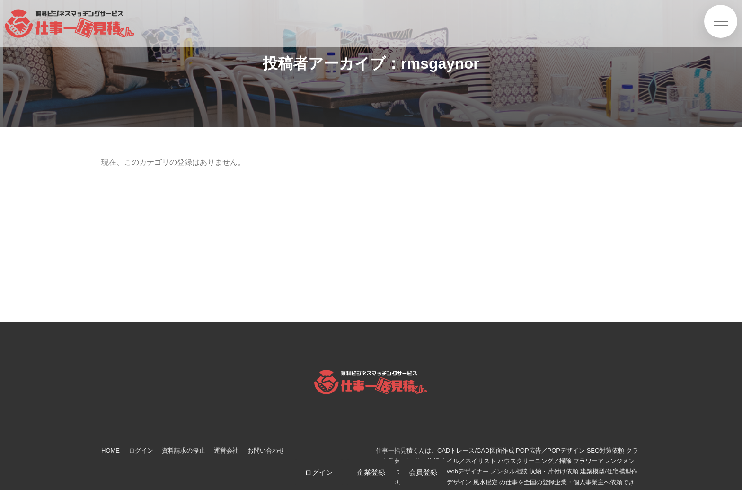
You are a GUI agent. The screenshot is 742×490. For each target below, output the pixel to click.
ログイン (141, 450)
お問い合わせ (265, 450)
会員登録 (423, 472)
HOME (110, 450)
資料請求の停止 (183, 450)
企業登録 (371, 472)
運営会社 (226, 450)
